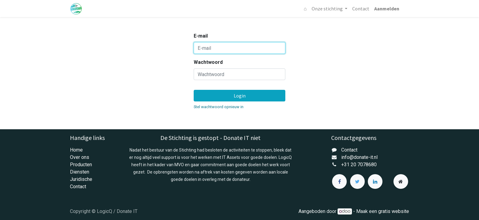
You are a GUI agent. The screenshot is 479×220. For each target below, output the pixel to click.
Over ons (79, 157)
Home (76, 150)
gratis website (393, 211)
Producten (81, 164)
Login (240, 96)
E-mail (201, 36)
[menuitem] (305, 8)
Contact (78, 186)
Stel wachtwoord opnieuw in (218, 107)
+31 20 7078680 (359, 164)
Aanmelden (386, 9)
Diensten (79, 172)
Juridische (81, 179)
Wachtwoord (208, 62)
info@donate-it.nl (359, 157)
